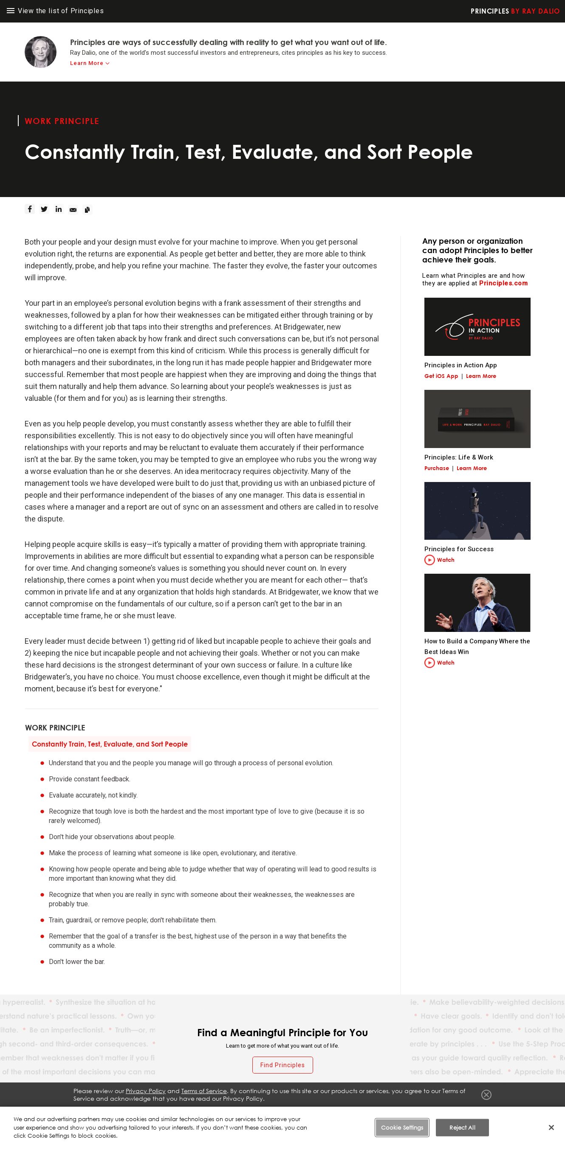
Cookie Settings (497, 1115)
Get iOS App (441, 375)
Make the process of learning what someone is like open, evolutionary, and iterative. (173, 853)
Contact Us (543, 1115)
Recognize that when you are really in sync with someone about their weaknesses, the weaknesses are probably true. (202, 899)
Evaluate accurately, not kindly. (93, 795)
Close (486, 1095)
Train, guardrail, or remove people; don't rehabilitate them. (133, 920)
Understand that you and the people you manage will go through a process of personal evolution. (191, 763)
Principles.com (503, 283)
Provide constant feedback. (89, 779)
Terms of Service (347, 1115)
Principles (515, 11)
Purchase (436, 468)
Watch (446, 559)
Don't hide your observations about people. (112, 837)
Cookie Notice (446, 1115)
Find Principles (282, 1065)
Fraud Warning (296, 1115)
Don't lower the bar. (77, 962)
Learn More (481, 375)
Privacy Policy (397, 1115)
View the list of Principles (55, 11)
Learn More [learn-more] (87, 63)
